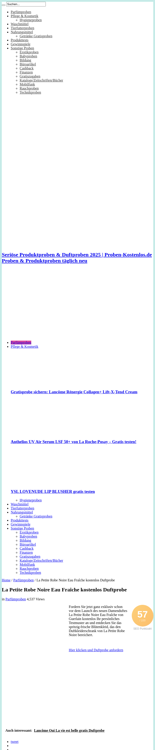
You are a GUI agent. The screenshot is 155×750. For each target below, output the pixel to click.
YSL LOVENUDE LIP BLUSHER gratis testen (53, 491)
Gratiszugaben (30, 76)
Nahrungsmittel (22, 32)
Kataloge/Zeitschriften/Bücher (41, 80)
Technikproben (30, 92)
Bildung (25, 60)
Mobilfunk (27, 84)
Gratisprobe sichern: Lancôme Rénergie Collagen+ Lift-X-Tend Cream (74, 392)
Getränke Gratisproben (36, 36)
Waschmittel (20, 24)
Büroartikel (28, 64)
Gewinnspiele (20, 44)
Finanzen (26, 72)
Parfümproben (21, 12)
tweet (15, 742)
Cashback (27, 68)
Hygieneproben (31, 20)
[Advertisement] (77, 305)
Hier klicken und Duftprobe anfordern (96, 650)
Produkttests (19, 40)
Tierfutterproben (22, 28)
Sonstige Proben (22, 48)
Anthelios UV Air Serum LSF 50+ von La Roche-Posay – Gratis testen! (73, 441)
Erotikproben (29, 52)
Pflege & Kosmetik (24, 16)
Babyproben (28, 56)
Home (6, 580)
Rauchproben (29, 88)
